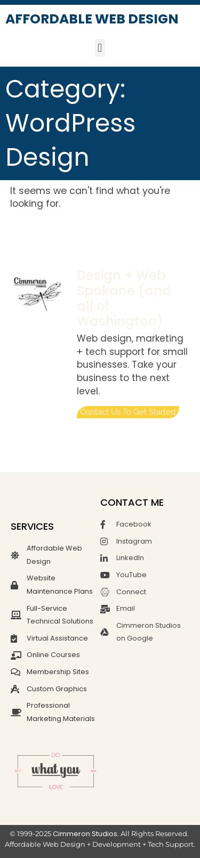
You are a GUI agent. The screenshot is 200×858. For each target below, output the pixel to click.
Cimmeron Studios (85, 834)
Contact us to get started (127, 412)
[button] (100, 47)
